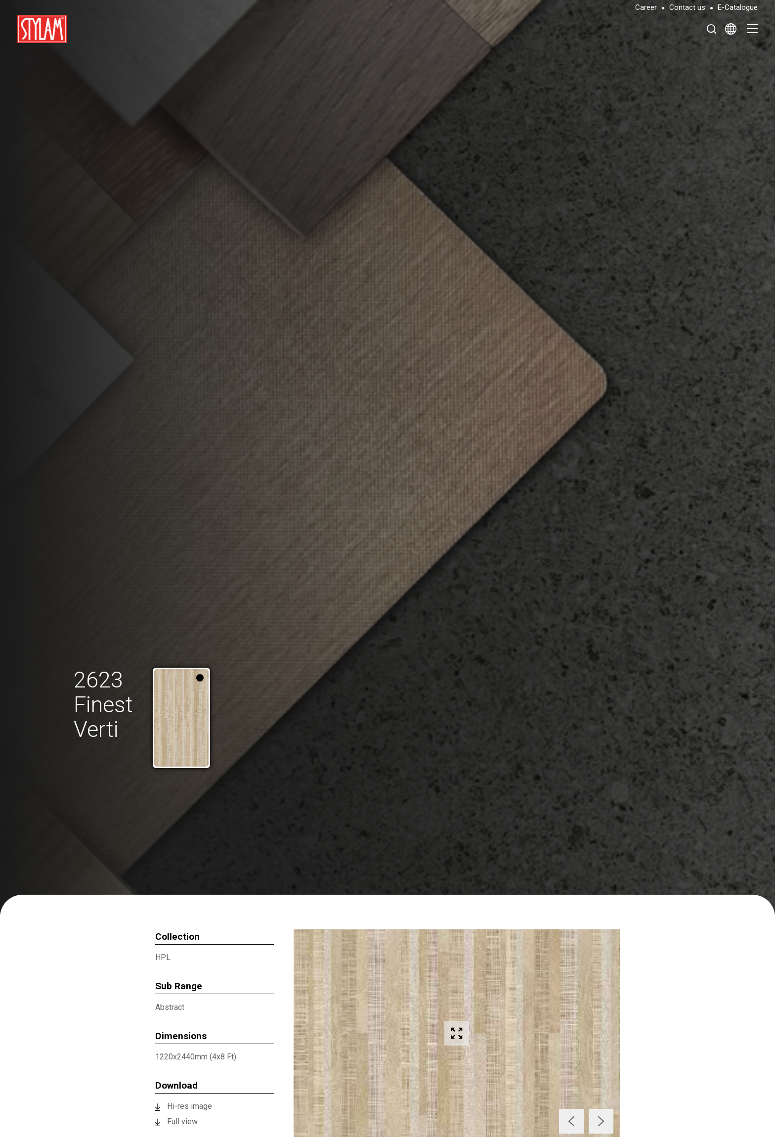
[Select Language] (730, 28)
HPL (163, 957)
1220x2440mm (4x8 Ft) (195, 1056)
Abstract (169, 1007)
